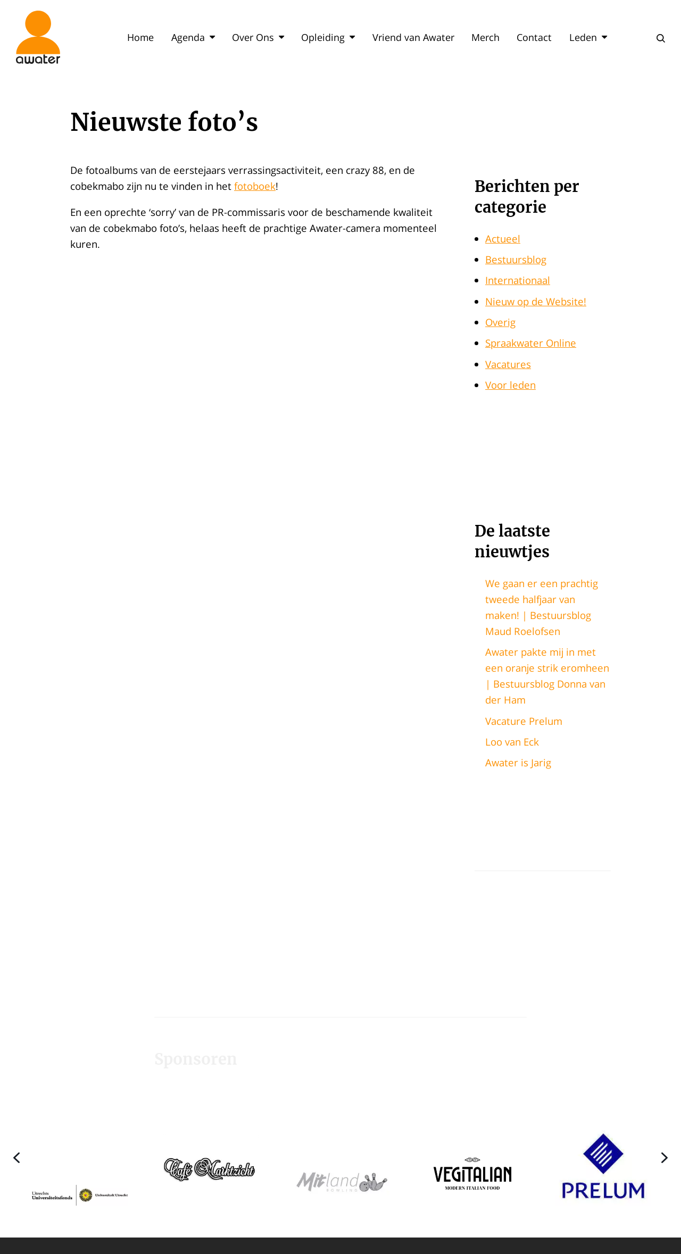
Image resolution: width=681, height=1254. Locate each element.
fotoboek (255, 186)
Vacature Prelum (523, 721)
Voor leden (510, 384)
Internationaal (517, 280)
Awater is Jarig (518, 762)
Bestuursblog (515, 259)
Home (140, 37)
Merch (485, 37)
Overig (500, 322)
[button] (80, 1157)
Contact (534, 37)
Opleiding (328, 37)
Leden (588, 37)
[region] (340, 1157)
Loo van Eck (512, 741)
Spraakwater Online (530, 342)
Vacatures (508, 364)
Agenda (193, 37)
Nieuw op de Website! (535, 301)
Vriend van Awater (413, 37)
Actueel (502, 238)
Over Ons (258, 37)
